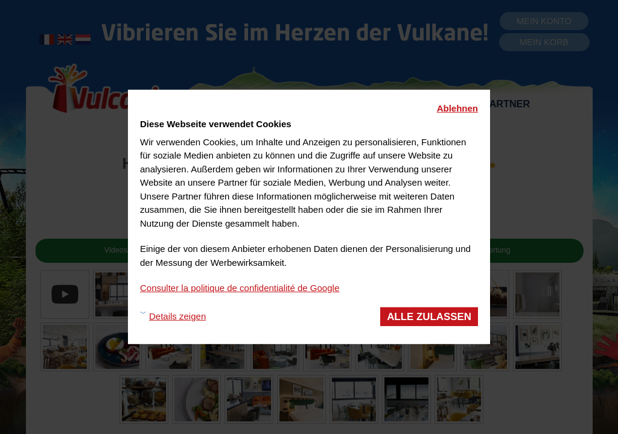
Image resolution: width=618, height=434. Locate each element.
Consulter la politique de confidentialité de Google (239, 288)
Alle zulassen (429, 316)
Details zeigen (177, 316)
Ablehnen (457, 108)
